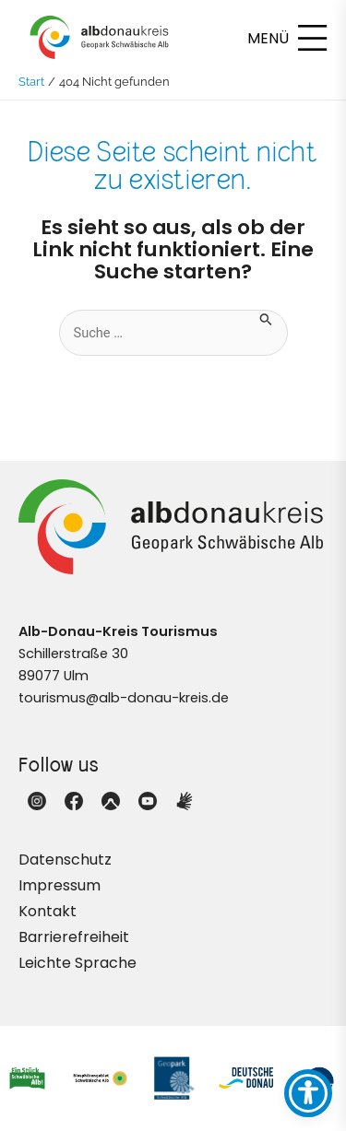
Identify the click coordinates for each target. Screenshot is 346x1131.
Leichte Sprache (77, 962)
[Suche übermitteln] (266, 318)
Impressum (59, 885)
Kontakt (47, 911)
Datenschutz (65, 859)
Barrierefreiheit (73, 937)
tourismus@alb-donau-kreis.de (123, 698)
